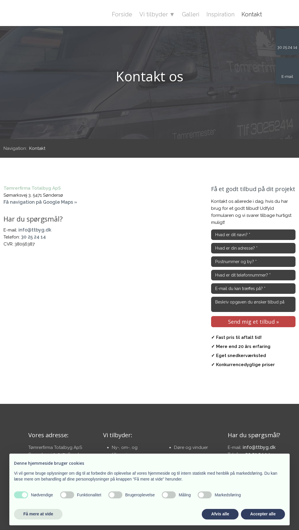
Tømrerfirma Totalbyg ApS (32, 188)
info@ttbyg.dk (34, 230)
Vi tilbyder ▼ (157, 14)
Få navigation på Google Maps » (40, 202)
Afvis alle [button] (220, 514)
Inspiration (220, 14)
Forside (122, 14)
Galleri (190, 14)
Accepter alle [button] (263, 514)
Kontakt (251, 14)
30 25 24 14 (33, 237)
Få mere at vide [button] (38, 514)
